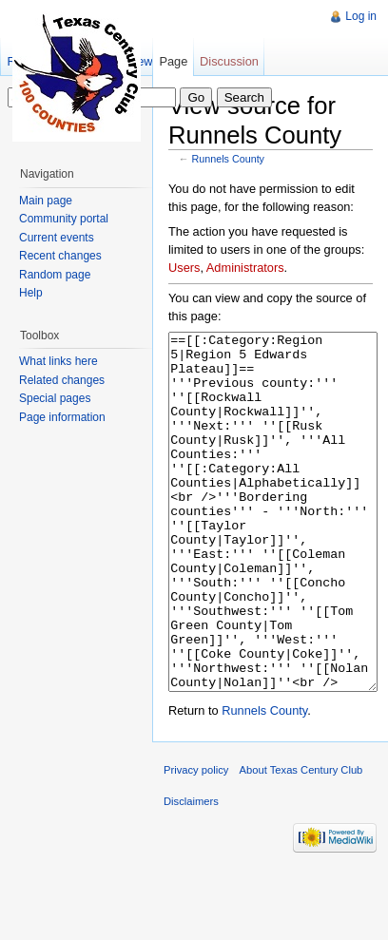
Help (31, 292)
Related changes (62, 380)
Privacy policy (196, 841)
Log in (361, 16)
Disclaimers (191, 872)
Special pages (54, 398)
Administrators (245, 267)
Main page (45, 200)
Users (184, 267)
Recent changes (60, 255)
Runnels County (228, 158)
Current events (56, 237)
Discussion (229, 61)
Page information (62, 417)
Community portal (63, 218)
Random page (54, 274)
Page (173, 61)
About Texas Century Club (301, 841)
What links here (58, 361)
